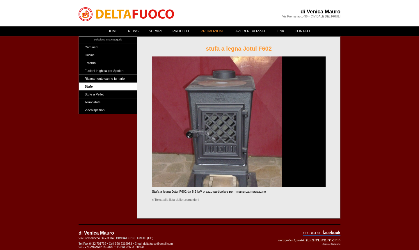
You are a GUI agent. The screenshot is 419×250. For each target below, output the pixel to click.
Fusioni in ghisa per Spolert (104, 70)
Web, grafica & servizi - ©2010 (309, 240)
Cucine (90, 55)
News (133, 31)
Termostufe (92, 102)
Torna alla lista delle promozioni (177, 199)
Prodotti (182, 31)
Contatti (303, 31)
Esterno (90, 63)
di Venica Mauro (320, 12)
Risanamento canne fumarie (105, 78)
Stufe (89, 86)
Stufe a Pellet (94, 94)
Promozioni (212, 31)
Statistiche (335, 244)
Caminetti (91, 47)
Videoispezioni (95, 110)
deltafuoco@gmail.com (158, 243)
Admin (326, 244)
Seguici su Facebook (321, 233)
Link (281, 31)
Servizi (155, 31)
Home (112, 31)
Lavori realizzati (250, 31)
